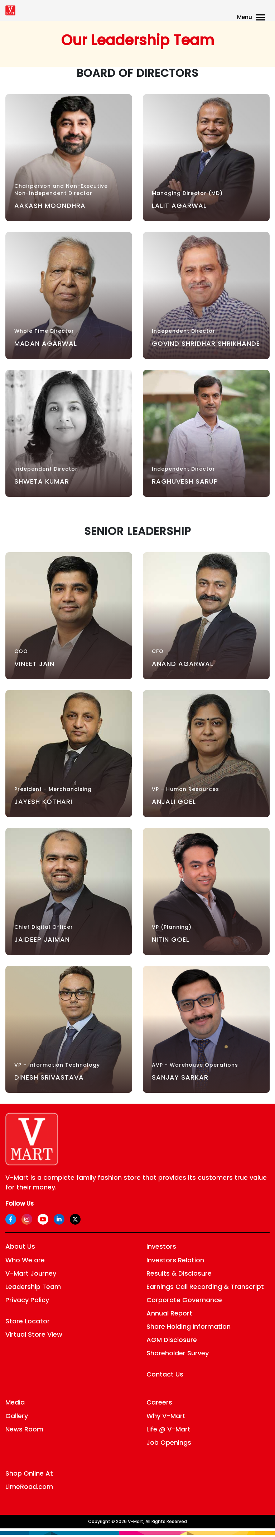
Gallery (16, 1415)
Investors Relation (175, 1260)
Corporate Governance (184, 1299)
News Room (24, 1429)
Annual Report (169, 1313)
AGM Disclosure (171, 1339)
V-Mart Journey (30, 1273)
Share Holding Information (188, 1326)
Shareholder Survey (177, 1353)
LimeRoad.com (29, 1486)
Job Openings (168, 1442)
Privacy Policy (27, 1299)
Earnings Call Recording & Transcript (205, 1286)
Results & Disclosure (179, 1273)
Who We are (25, 1260)
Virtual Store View (33, 1334)
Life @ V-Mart (168, 1429)
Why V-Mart (165, 1415)
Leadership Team (33, 1286)
